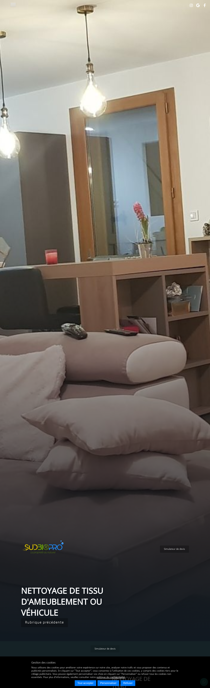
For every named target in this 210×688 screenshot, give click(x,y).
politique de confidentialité (110, 677)
